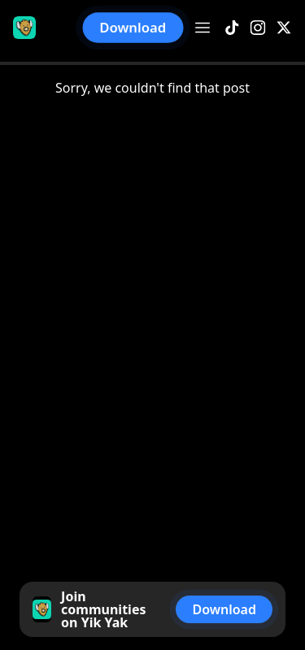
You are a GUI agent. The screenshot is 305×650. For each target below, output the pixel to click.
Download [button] (133, 28)
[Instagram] (258, 28)
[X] (284, 28)
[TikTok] (232, 28)
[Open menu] (202, 27)
